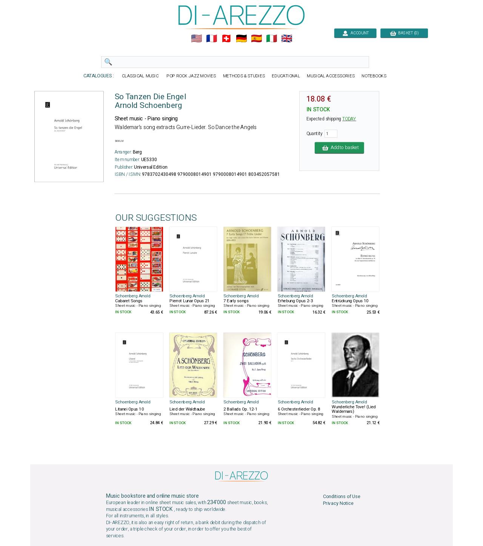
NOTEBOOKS (373, 76)
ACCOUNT (355, 33)
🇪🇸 (256, 38)
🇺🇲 (196, 38)
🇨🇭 (226, 38)
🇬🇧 (286, 38)
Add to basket (339, 147)
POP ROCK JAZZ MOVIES (191, 76)
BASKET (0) (404, 33)
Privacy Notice (338, 503)
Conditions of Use (341, 496)
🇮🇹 (271, 38)
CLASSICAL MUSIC (140, 76)
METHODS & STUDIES (244, 76)
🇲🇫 (211, 38)
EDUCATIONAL (286, 76)
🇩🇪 (241, 38)
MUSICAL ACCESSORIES (331, 76)
